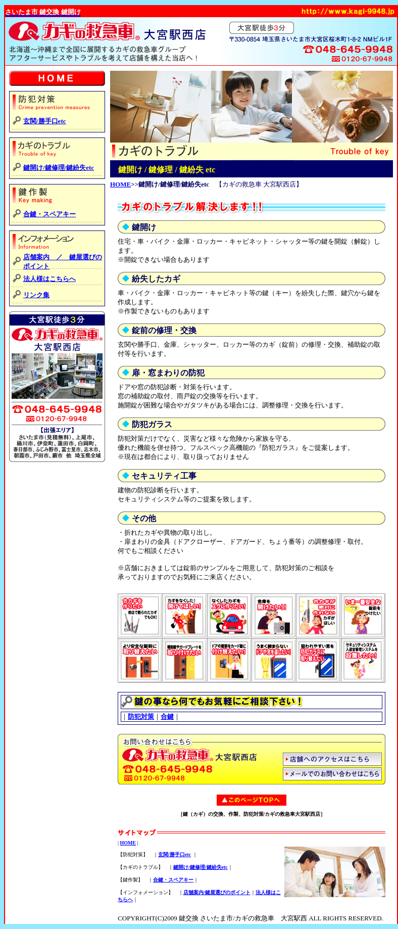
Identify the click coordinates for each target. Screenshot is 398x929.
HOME (120, 184)
